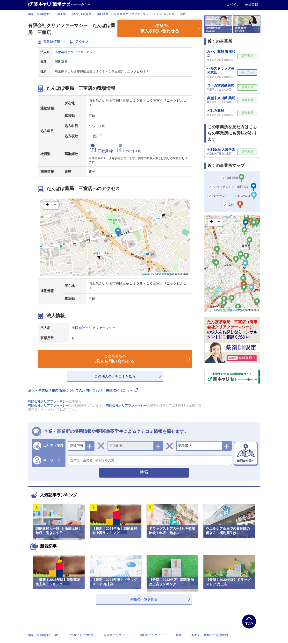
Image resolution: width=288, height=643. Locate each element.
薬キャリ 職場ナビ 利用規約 (211, 635)
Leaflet (146, 273)
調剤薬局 (102, 14)
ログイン (233, 5)
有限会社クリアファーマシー (132, 14)
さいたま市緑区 (81, 14)
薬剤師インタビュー (155, 635)
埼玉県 (61, 14)
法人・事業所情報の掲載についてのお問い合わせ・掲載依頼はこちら (83, 390)
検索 (144, 472)
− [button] (55, 205)
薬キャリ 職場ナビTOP (45, 635)
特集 (181, 635)
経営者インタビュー (119, 635)
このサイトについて (83, 635)
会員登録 (251, 5)
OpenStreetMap (164, 273)
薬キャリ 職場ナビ (40, 14)
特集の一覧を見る (144, 599)
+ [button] (47, 205)
